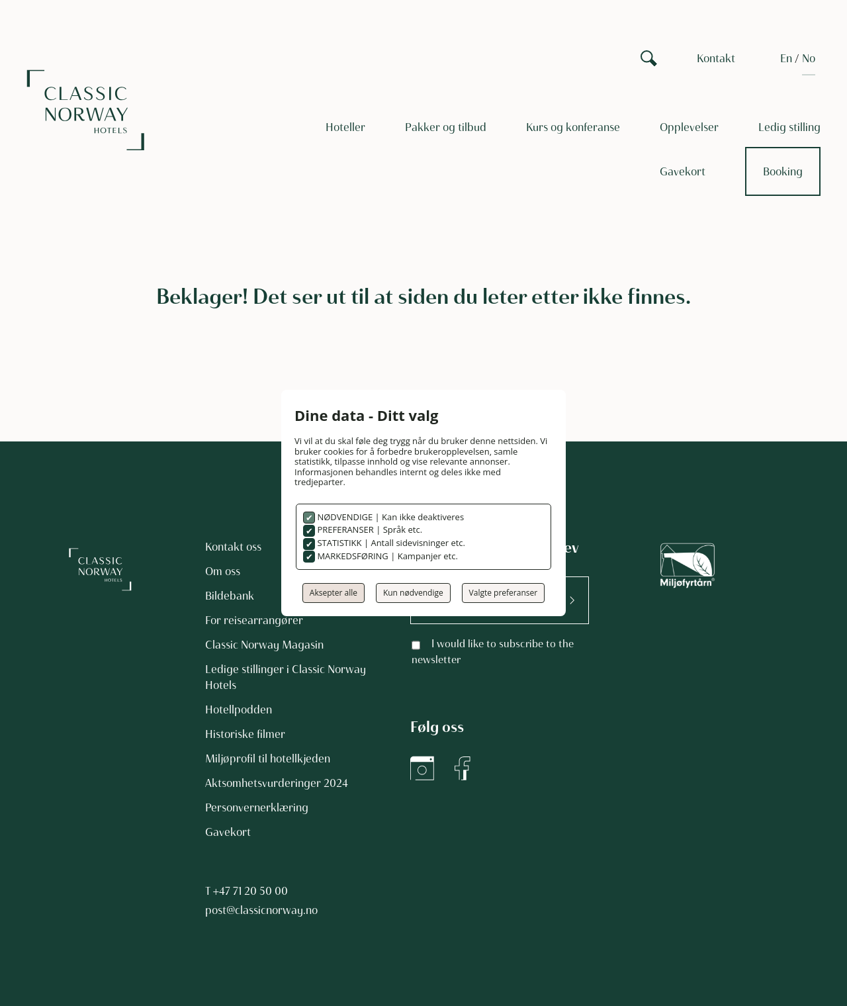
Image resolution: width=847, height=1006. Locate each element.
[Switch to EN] (786, 58)
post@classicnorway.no (261, 910)
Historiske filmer (245, 734)
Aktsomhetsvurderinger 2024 (276, 783)
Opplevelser (689, 127)
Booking (783, 171)
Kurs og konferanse (573, 127)
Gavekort (682, 171)
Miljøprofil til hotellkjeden (267, 758)
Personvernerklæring (256, 807)
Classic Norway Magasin (264, 644)
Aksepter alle (333, 592)
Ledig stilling (789, 127)
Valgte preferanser (503, 592)
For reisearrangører (254, 620)
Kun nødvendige (413, 592)
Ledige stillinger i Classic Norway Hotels (285, 677)
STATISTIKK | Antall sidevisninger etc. (390, 543)
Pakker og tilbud (445, 127)
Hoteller (345, 127)
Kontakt (716, 58)
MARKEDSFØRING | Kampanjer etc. (386, 556)
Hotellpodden (238, 709)
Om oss (222, 571)
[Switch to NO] (808, 58)
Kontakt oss (233, 546)
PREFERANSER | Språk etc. (368, 529)
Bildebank (229, 595)
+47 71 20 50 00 (250, 890)
